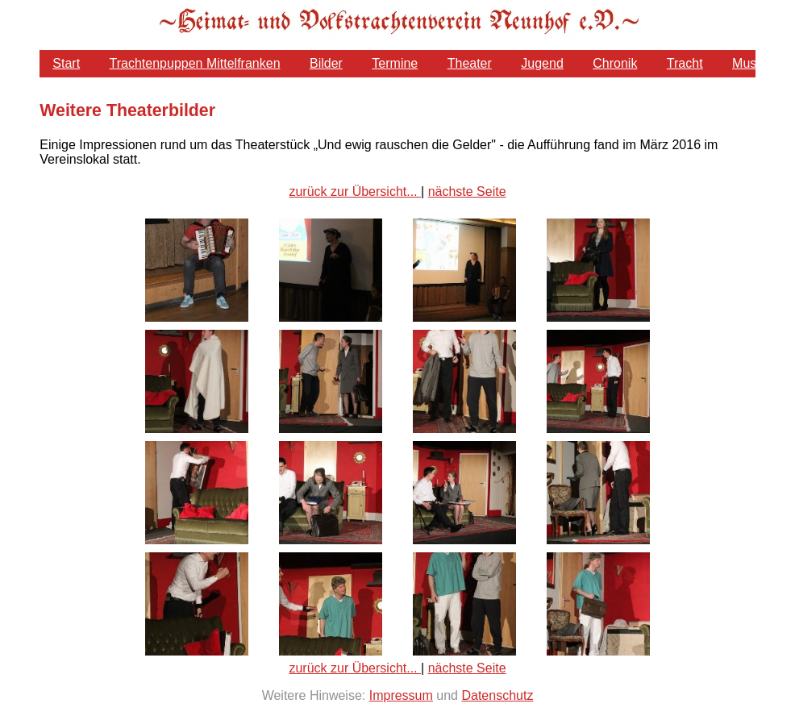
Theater (469, 63)
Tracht (685, 63)
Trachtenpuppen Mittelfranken (195, 63)
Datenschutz (497, 695)
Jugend (542, 63)
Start (66, 63)
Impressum (401, 695)
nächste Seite (467, 191)
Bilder (326, 63)
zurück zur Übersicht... (355, 191)
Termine (395, 63)
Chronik (615, 63)
